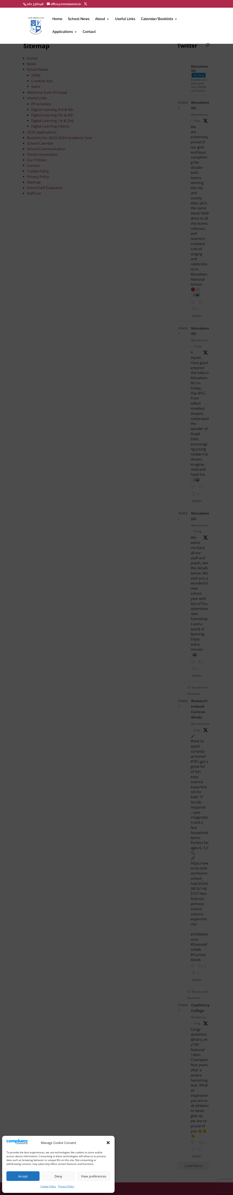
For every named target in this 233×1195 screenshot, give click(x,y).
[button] (108, 1143)
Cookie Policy (48, 1186)
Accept (23, 1176)
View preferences (93, 1176)
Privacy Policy (66, 1186)
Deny (58, 1176)
